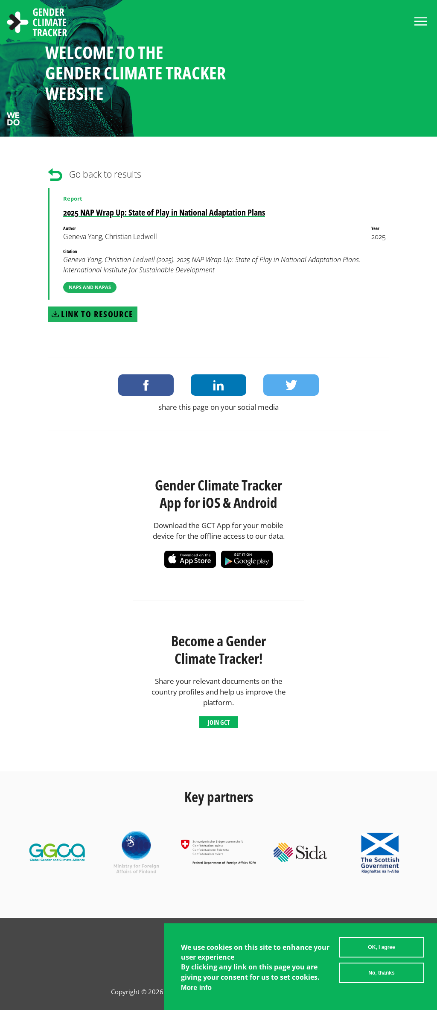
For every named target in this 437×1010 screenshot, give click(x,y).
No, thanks (381, 973)
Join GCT (219, 722)
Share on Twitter (291, 385)
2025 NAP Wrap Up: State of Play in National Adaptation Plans (164, 212)
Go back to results (105, 174)
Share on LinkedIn (218, 385)
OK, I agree (381, 947)
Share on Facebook (146, 385)
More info (196, 987)
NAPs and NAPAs (90, 287)
